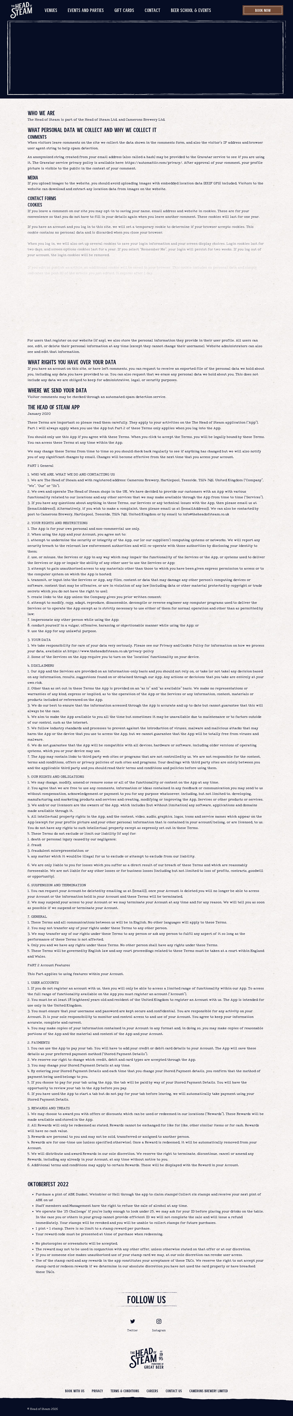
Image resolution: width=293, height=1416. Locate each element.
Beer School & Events (191, 10)
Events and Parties (86, 10)
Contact (152, 10)
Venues (51, 10)
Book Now (263, 10)
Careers (152, 1391)
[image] (21, 10)
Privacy (97, 1391)
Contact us (174, 1391)
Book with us (74, 1391)
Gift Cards (124, 10)
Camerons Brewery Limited (208, 1391)
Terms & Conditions (124, 1391)
